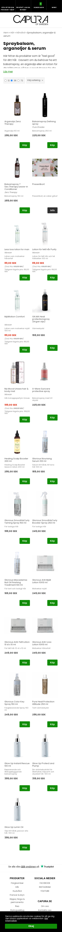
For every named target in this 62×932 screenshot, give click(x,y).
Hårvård (20, 32)
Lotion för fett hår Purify (44, 249)
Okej (31, 926)
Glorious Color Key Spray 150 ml (14, 703)
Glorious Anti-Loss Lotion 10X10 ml (41, 643)
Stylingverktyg (17, 910)
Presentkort (38, 184)
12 (7, 80)
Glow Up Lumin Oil (13, 827)
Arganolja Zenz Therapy (12, 122)
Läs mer (8, 71)
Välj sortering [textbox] (33, 80)
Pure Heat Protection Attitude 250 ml (43, 703)
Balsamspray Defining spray (44, 122)
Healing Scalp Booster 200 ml (16, 460)
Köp (24, 145)
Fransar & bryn (17, 895)
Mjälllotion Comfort (14, 316)
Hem (5, 32)
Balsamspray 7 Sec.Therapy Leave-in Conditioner (16, 187)
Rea (17, 906)
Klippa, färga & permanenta (17, 901)
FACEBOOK (45, 883)
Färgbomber (17, 883)
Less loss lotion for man (16, 249)
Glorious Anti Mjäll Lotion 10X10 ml (41, 581)
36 (13, 80)
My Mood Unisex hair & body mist (16, 390)
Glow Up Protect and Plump (43, 764)
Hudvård (17, 891)
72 (20, 80)
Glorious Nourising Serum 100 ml (42, 460)
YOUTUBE (45, 891)
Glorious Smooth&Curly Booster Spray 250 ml (44, 521)
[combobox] (35, 80)
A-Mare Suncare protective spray (41, 390)
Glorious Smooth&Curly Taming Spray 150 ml (16, 521)
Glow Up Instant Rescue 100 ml (17, 764)
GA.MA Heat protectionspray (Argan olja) (41, 319)
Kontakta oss (44, 910)
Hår (12, 32)
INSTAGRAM (45, 887)
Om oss (45, 906)
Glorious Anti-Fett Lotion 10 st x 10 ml (17, 643)
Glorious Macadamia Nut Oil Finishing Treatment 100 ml (15, 582)
